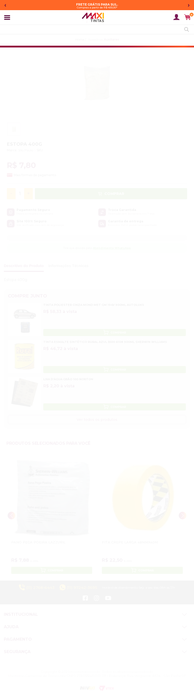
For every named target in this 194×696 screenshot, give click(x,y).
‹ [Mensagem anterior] (5, 5)
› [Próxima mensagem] (189, 5)
